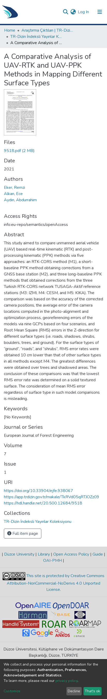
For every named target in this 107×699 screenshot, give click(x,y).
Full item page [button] (22, 533)
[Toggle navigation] (100, 12)
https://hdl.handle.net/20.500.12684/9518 (43, 503)
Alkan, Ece (13, 194)
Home (9, 30)
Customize (12, 691)
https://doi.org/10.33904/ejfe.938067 (38, 491)
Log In (83, 12)
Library (44, 554)
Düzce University (19, 554)
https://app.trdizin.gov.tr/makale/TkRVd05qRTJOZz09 (51, 497)
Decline (74, 691)
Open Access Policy (71, 554)
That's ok (92, 691)
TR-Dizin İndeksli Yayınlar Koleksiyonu (36, 36)
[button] (73, 12)
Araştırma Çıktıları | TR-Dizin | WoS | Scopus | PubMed (47, 30)
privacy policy (67, 680)
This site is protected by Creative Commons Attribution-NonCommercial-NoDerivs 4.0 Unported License (55, 582)
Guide (97, 554)
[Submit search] (65, 12)
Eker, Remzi (14, 187)
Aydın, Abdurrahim (20, 200)
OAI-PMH (53, 560)
